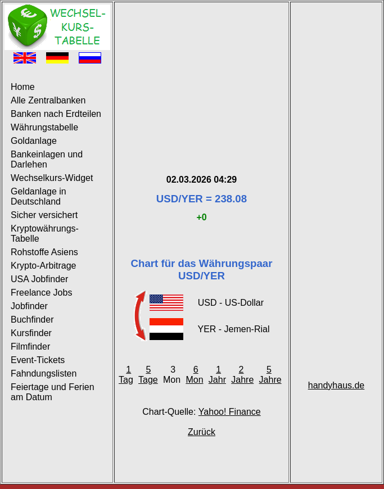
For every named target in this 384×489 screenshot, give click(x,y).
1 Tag (126, 374)
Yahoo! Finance (229, 411)
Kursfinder (31, 333)
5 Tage (148, 374)
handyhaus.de (336, 385)
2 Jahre (242, 374)
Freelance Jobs (41, 292)
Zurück (201, 432)
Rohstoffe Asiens (44, 252)
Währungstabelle (44, 127)
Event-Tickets (38, 360)
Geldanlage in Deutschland (38, 196)
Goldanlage (34, 141)
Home (23, 87)
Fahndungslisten (43, 373)
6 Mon (194, 374)
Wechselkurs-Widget (52, 178)
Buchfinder (32, 319)
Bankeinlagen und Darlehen (47, 159)
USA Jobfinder (39, 279)
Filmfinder (30, 346)
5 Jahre (270, 374)
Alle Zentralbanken (48, 100)
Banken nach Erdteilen (56, 114)
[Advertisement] (201, 74)
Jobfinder (29, 306)
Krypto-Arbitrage (43, 265)
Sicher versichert (44, 215)
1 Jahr (217, 374)
